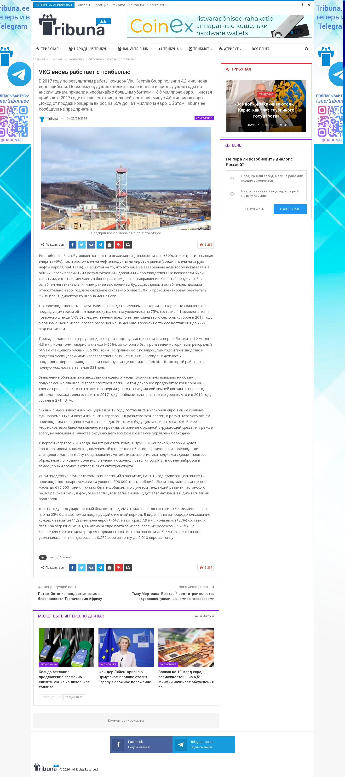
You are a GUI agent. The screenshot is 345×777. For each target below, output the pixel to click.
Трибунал (47, 49)
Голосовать (290, 209)
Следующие (74, 697)
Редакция (100, 5)
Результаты (254, 209)
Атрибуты (230, 49)
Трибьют (199, 49)
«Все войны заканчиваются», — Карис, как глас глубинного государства (266, 110)
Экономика (204, 118)
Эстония (65, 557)
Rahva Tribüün (133, 49)
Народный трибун (88, 49)
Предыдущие (50, 697)
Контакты (136, 5)
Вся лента (261, 49)
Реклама (118, 5)
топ (52, 557)
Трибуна (169, 49)
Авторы (84, 5)
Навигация (155, 5)
